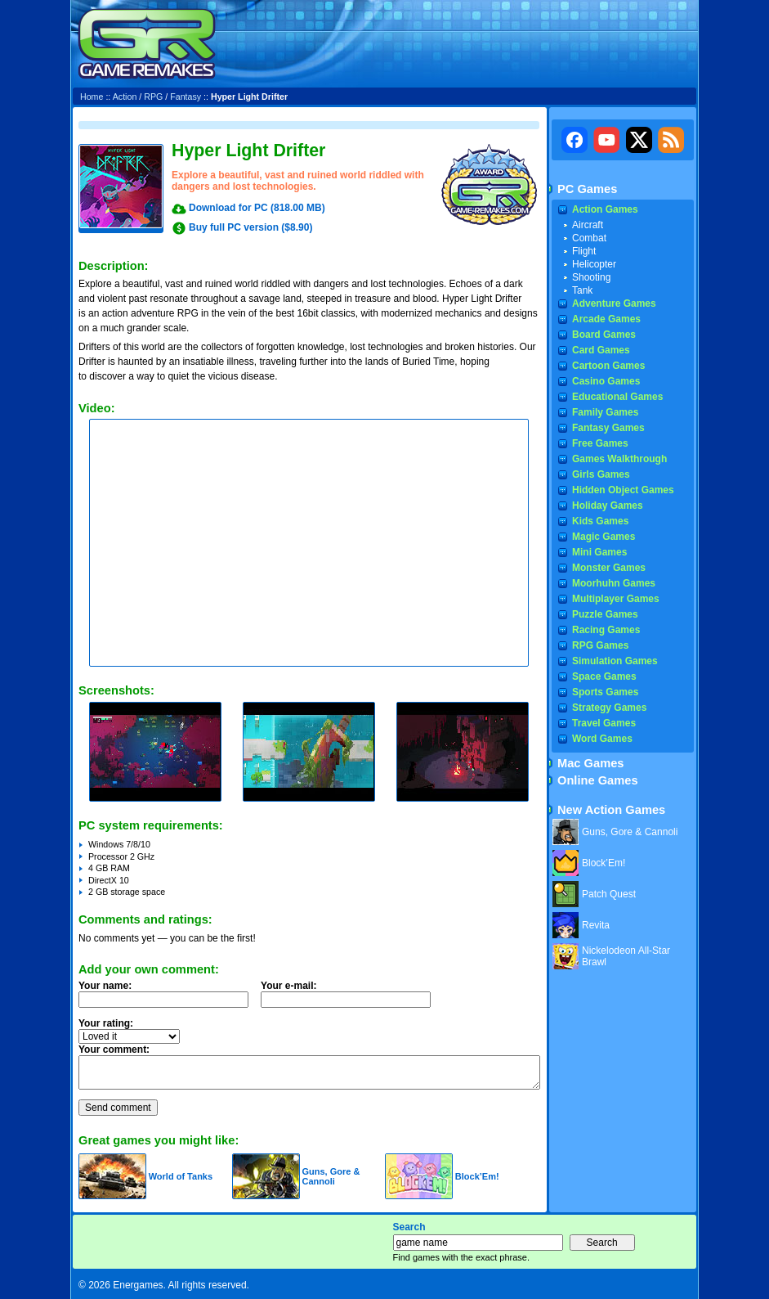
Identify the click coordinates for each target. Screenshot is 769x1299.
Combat (589, 238)
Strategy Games (609, 707)
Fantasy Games (608, 428)
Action (125, 96)
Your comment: (114, 1049)
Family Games (605, 412)
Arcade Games (606, 319)
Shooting (591, 277)
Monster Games (609, 567)
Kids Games (600, 521)
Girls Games (601, 474)
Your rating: (105, 1023)
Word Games (602, 738)
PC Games (587, 189)
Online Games (597, 780)
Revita (596, 925)
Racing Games (606, 630)
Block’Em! (477, 1176)
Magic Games (603, 536)
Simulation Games (615, 661)
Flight (584, 251)
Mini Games (599, 552)
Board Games (604, 334)
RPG (153, 96)
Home (91, 96)
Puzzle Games (605, 614)
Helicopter (594, 264)
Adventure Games (614, 303)
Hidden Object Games (623, 490)
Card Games (601, 350)
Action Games (605, 209)
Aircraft (587, 225)
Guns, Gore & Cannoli (331, 1176)
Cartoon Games (608, 365)
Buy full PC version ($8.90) (250, 227)
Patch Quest (609, 894)
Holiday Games (607, 505)
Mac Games (590, 763)
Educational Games (617, 396)
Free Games (600, 443)
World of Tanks (180, 1176)
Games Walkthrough (619, 459)
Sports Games (605, 692)
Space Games (604, 676)
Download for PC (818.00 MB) (257, 208)
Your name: (105, 985)
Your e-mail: (350, 999)
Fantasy (185, 96)
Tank (582, 290)
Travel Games (604, 723)
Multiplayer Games (615, 599)
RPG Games (600, 645)
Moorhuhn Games (613, 583)
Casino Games (606, 381)
